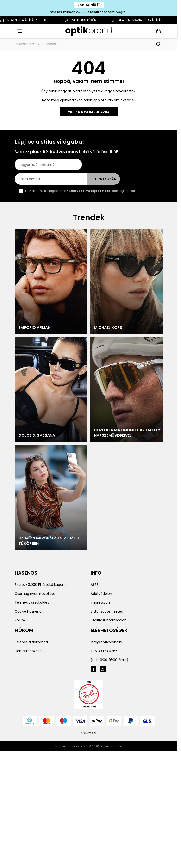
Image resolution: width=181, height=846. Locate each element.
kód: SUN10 (89, 4)
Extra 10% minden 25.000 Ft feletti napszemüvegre (87, 12)
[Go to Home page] (88, 31)
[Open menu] (19, 31)
